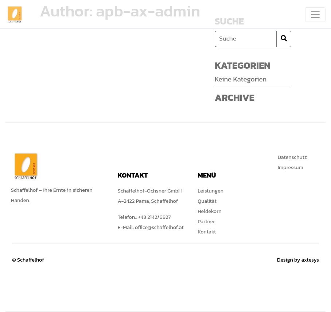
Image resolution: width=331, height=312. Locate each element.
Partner (206, 221)
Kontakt (207, 232)
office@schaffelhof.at (159, 227)
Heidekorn (210, 211)
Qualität (207, 201)
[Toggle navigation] (315, 14)
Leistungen (210, 191)
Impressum (290, 167)
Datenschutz (292, 157)
